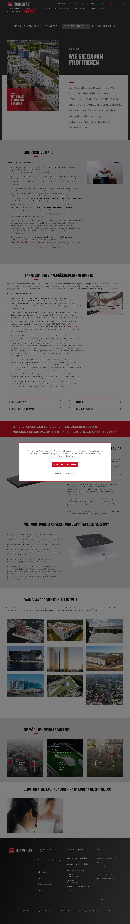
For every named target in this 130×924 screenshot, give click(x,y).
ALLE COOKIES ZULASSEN (65, 464)
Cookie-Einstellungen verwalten (65, 473)
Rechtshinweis (69, 456)
